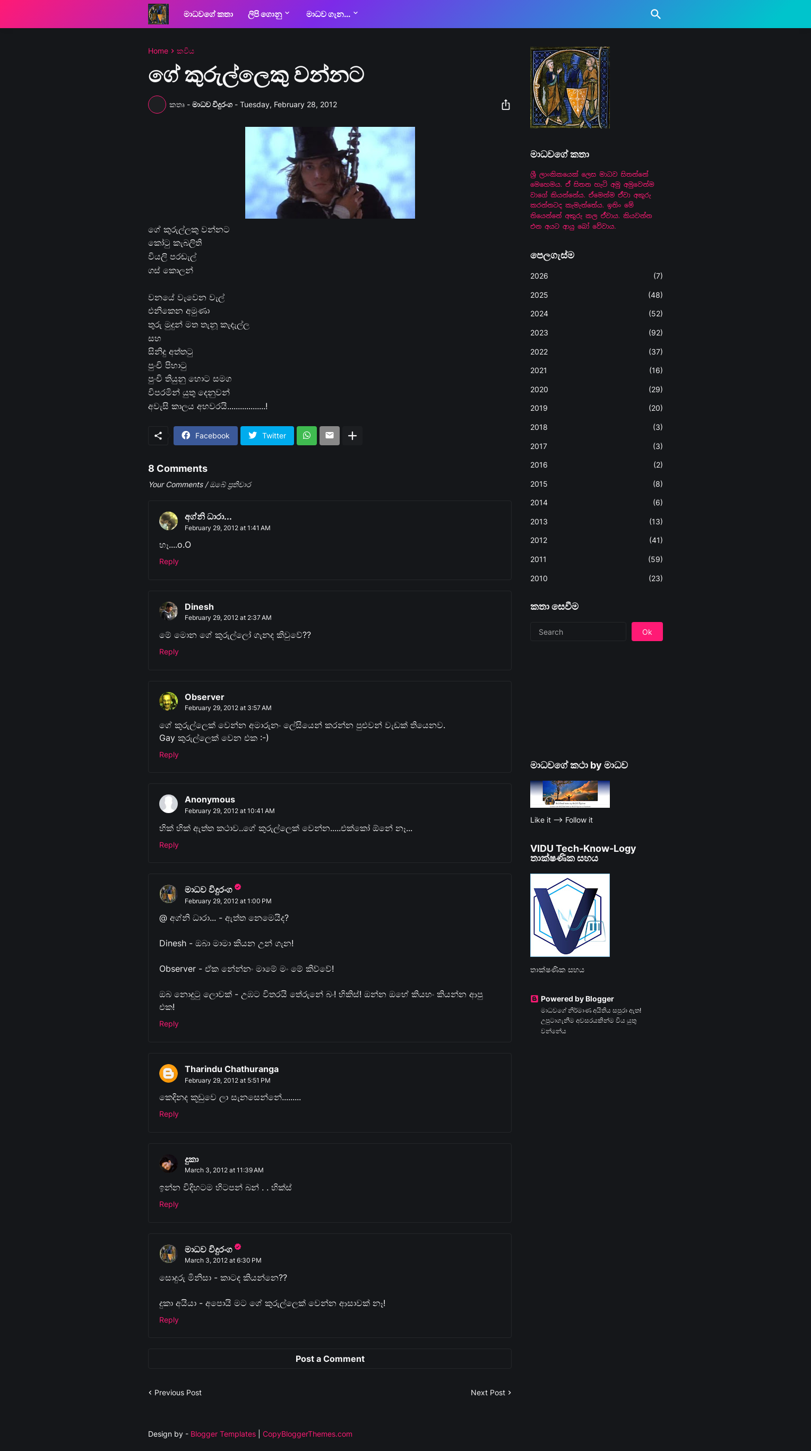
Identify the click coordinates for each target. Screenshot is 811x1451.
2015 (596, 484)
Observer (205, 697)
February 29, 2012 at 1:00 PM (228, 901)
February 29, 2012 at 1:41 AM (228, 528)
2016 (596, 465)
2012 (596, 540)
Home (158, 51)
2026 (596, 276)
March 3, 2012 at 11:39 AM (224, 1170)
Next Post (488, 1392)
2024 (596, 313)
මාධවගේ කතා (208, 14)
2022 (596, 352)
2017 (596, 446)
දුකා (192, 1159)
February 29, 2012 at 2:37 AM (228, 617)
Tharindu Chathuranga (232, 1069)
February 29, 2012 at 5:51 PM (228, 1080)
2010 (596, 578)
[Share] (503, 105)
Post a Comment (330, 1358)
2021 (596, 370)
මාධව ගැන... (328, 14)
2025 (596, 295)
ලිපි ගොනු (265, 14)
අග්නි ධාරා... (208, 516)
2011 (596, 559)
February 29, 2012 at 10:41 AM (230, 811)
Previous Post (178, 1392)
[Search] (654, 14)
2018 (596, 427)
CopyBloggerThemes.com (307, 1433)
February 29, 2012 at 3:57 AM (228, 708)
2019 (596, 408)
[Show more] (352, 435)
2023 (596, 332)
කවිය (185, 51)
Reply (169, 561)
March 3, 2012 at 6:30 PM (223, 1260)
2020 (596, 389)
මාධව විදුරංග (208, 889)
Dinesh (199, 606)
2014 (596, 502)
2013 (596, 521)
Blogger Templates (223, 1433)
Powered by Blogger (572, 998)
